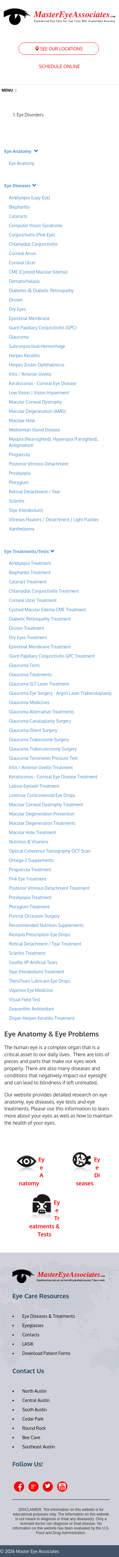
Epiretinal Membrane (29, 318)
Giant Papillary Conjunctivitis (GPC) (42, 327)
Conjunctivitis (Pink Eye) (32, 234)
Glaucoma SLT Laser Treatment (39, 683)
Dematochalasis (24, 281)
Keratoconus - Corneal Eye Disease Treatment (53, 776)
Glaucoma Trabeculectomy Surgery (43, 748)
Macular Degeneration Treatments (42, 823)
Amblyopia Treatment (30, 563)
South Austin (34, 1409)
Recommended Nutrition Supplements (46, 925)
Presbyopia (19, 473)
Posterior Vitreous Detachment (38, 463)
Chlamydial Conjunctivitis (33, 244)
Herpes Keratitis (24, 355)
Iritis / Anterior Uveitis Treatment (41, 767)
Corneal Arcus (22, 253)
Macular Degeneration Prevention (41, 813)
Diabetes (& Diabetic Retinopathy (41, 290)
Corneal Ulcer (22, 262)
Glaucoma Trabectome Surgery (39, 739)
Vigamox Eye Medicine (31, 990)
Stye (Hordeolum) (26, 510)
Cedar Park (32, 1418)
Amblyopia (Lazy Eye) (29, 197)
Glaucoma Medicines (29, 702)
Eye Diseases (20, 185)
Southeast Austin (38, 1446)
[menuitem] (58, 48)
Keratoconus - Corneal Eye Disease (43, 383)
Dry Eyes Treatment (28, 637)
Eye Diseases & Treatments (48, 1316)
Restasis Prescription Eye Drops (39, 934)
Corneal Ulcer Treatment (33, 600)
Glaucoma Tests (24, 665)
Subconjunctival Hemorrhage (37, 346)
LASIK (27, 1344)
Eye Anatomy (21, 151)
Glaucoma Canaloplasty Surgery (40, 721)
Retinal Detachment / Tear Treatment (45, 943)
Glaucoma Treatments (30, 674)
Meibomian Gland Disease (34, 429)
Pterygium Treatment (29, 906)
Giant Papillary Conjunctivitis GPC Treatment (52, 656)
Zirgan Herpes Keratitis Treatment (41, 1018)
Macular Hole (22, 420)
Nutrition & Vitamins (29, 841)
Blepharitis (19, 207)
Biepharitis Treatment (30, 572)
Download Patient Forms (46, 1353)
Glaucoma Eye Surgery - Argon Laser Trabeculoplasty (60, 693)
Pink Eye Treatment (27, 878)
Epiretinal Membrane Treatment (40, 646)
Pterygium (18, 482)
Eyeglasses (33, 1325)
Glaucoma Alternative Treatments (41, 711)
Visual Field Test (24, 999)
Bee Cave (31, 1437)
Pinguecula (19, 454)
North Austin (34, 1391)
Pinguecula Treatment (30, 869)
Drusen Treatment (26, 628)
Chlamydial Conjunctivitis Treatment (44, 591)
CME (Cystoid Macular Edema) (38, 272)
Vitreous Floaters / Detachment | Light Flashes (54, 519)
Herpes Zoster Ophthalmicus (36, 364)
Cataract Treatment (27, 581)
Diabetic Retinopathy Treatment (40, 618)
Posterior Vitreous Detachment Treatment (49, 888)
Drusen (16, 299)
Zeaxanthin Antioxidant (31, 1008)
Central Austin (36, 1400)
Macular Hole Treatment (32, 832)
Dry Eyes (17, 309)
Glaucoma (18, 337)
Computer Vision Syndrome (35, 225)
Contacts (30, 1334)
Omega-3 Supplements (31, 860)
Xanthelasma (22, 528)
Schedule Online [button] (59, 66)
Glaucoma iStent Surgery (33, 730)
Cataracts (18, 216)
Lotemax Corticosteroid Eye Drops (42, 795)
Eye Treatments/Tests (29, 551)
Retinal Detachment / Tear (34, 491)
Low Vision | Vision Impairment (39, 392)
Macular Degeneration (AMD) (37, 411)
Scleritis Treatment (27, 953)
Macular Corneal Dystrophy (35, 401)
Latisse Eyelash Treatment (34, 786)
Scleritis (16, 501)
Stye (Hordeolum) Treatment (36, 971)
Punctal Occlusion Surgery (34, 916)
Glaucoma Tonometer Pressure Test (43, 758)
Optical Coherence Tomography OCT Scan (50, 851)
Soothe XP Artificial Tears (33, 962)
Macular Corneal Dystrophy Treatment (46, 804)
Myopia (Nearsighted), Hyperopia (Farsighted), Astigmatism (53, 442)
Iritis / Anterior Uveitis (31, 374)
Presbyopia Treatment (30, 897)
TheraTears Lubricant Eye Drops (39, 981)
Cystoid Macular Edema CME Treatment (47, 609)
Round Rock (34, 1428)
